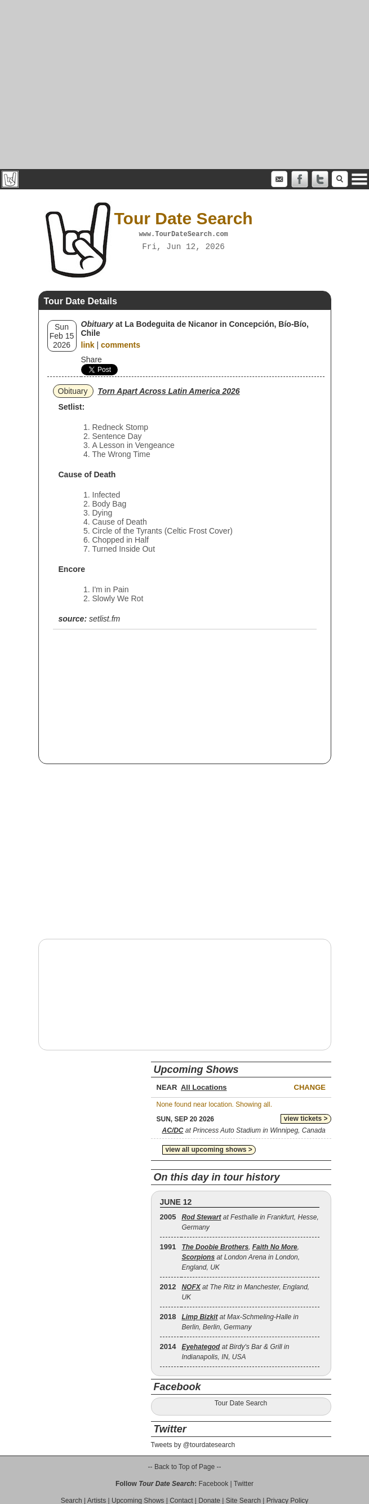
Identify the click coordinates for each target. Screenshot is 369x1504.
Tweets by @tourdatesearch (193, 1445)
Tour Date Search (241, 1403)
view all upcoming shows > (209, 1149)
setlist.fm (104, 618)
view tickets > (306, 1119)
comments (120, 344)
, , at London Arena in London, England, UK (240, 1257)
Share (91, 359)
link (88, 344)
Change (310, 1087)
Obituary (73, 391)
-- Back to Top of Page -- (184, 1467)
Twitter (244, 1484)
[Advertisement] (184, 84)
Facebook (213, 1484)
